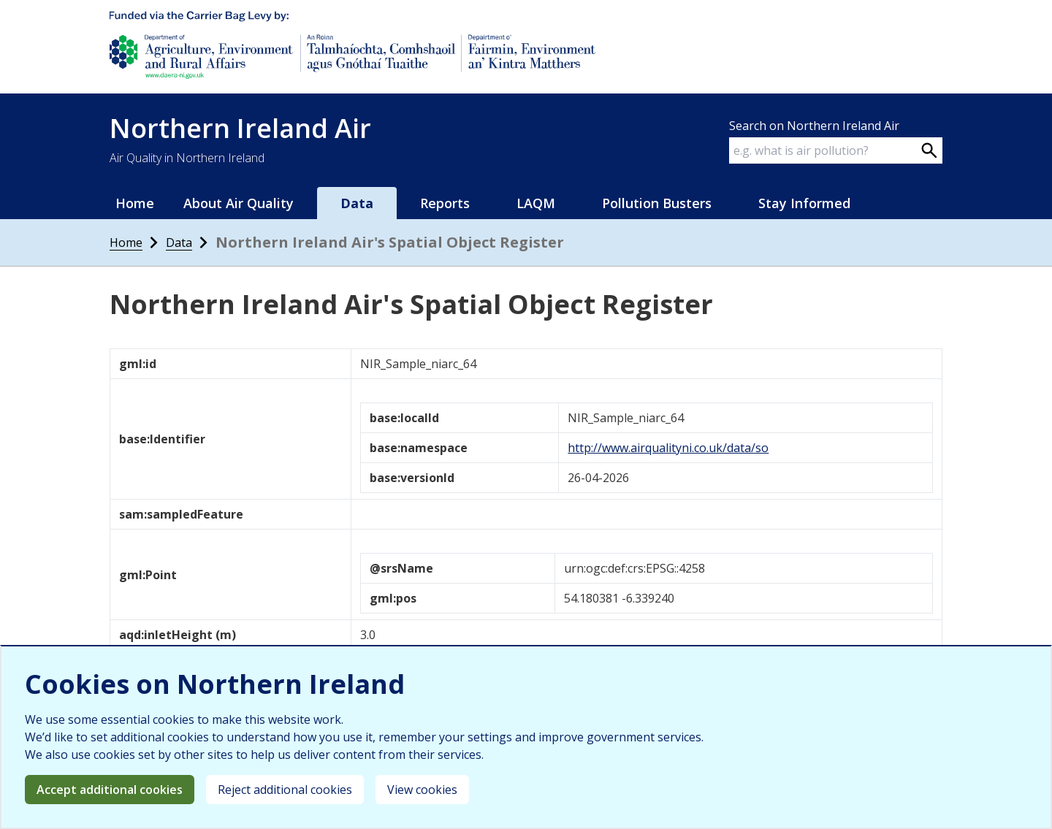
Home (134, 203)
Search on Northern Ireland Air (814, 126)
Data (356, 203)
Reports (445, 203)
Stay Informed (804, 203)
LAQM (536, 203)
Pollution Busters (657, 203)
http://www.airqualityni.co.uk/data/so (668, 448)
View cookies (422, 790)
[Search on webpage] (929, 150)
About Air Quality (238, 203)
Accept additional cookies (110, 790)
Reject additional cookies (285, 790)
